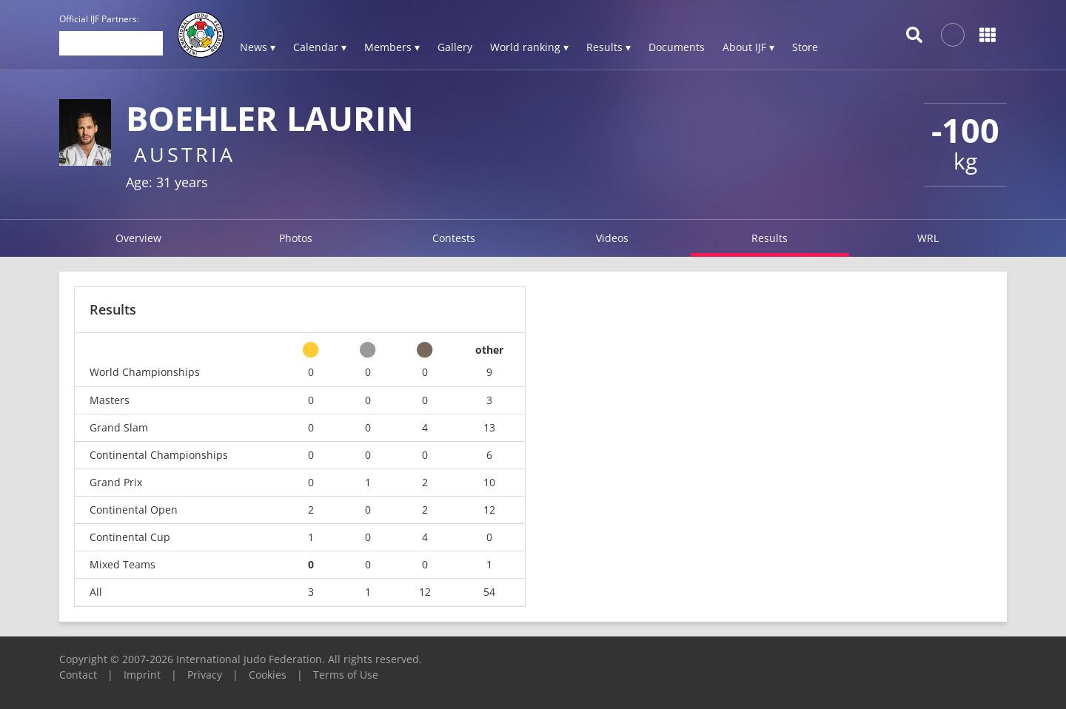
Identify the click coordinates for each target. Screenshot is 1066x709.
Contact (78, 675)
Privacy (204, 675)
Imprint (142, 675)
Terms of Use (345, 675)
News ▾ (257, 47)
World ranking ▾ (529, 47)
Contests (453, 238)
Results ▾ (608, 47)
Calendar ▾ (319, 47)
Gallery (455, 47)
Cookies (267, 675)
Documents (676, 47)
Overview (138, 238)
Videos (612, 238)
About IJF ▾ (748, 47)
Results (769, 238)
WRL (928, 238)
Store (805, 47)
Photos (295, 238)
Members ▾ (392, 47)
